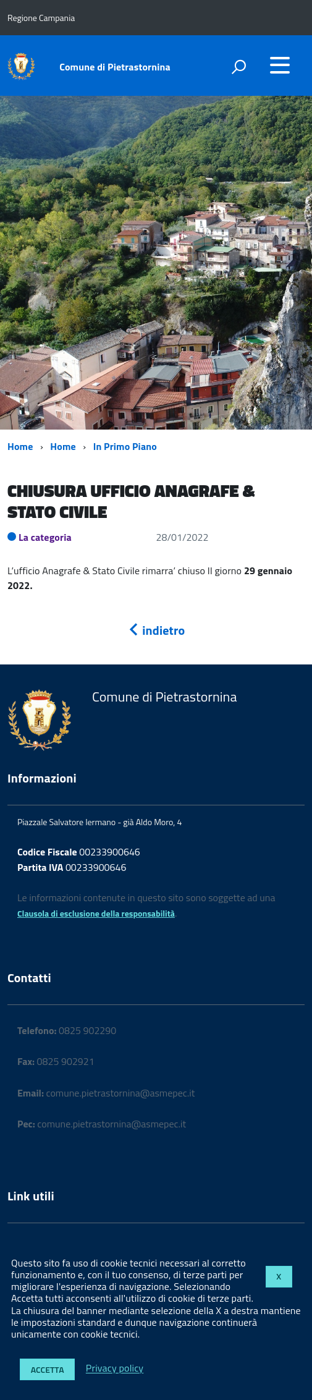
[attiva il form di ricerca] (238, 66)
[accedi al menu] (280, 65)
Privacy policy (114, 1368)
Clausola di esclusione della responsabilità (96, 913)
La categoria (45, 537)
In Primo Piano (125, 446)
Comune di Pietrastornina (115, 67)
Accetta (47, 1369)
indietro (156, 630)
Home (20, 446)
